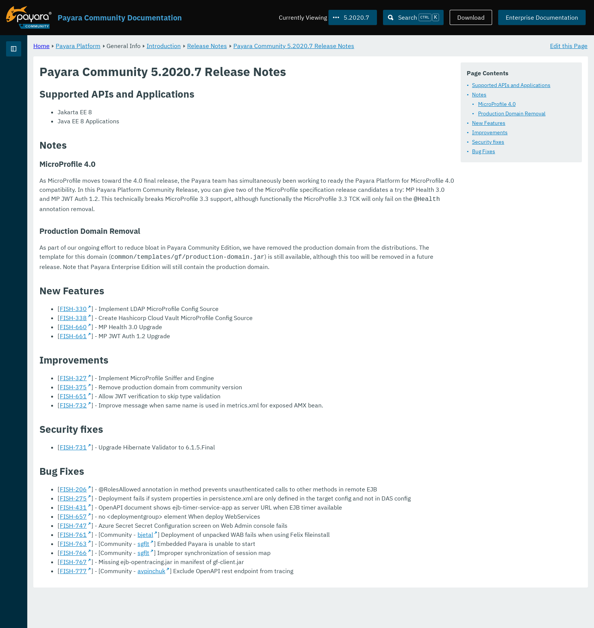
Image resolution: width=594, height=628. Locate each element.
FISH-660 (167, 343)
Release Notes (301, 45)
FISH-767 (167, 596)
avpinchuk (245, 605)
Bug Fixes (483, 151)
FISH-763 (167, 578)
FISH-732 (167, 421)
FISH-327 (167, 394)
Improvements (490, 132)
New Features (488, 122)
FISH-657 (167, 551)
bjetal (239, 569)
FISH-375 (167, 403)
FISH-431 (167, 542)
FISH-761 (167, 569)
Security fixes (488, 141)
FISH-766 (167, 587)
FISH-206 (167, 505)
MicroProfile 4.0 (497, 103)
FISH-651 (167, 412)
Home (136, 45)
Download (471, 17)
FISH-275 (167, 523)
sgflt (238, 578)
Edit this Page (569, 45)
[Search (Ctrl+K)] (413, 17)
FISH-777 (167, 605)
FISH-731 (167, 463)
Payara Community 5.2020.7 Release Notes (388, 45)
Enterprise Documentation (542, 17)
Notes (479, 94)
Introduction (258, 45)
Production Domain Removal (512, 113)
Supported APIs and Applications (511, 84)
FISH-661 (167, 352)
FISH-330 (167, 325)
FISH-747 (167, 560)
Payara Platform (29, 75)
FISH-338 (167, 334)
